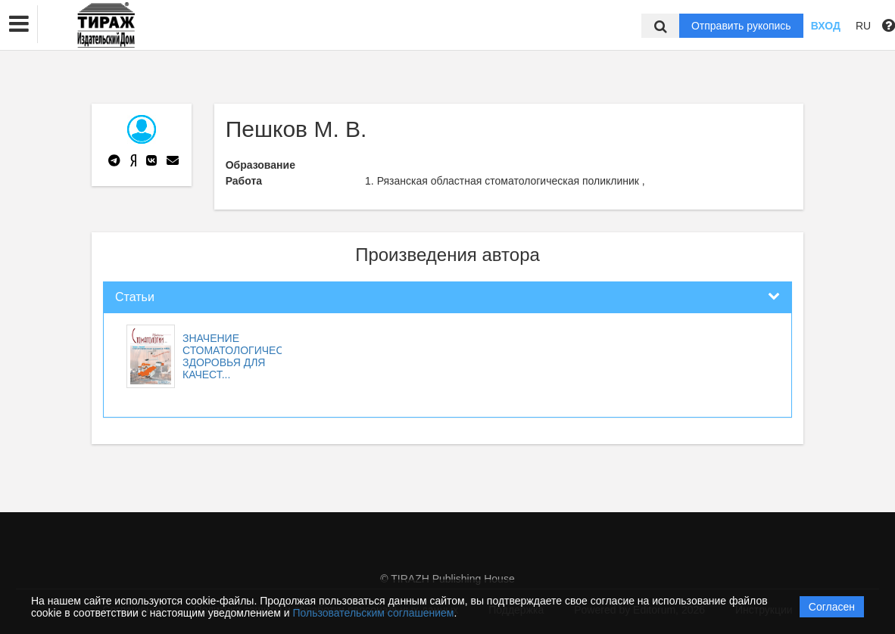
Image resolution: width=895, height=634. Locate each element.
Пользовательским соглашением (373, 613)
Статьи (134, 297)
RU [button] (863, 26)
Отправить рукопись (741, 26)
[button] (19, 24)
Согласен (832, 607)
